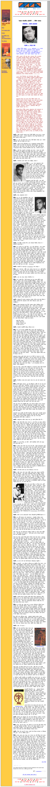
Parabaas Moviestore (6, 70)
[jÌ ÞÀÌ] (44, 762)
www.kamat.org (38, 771)
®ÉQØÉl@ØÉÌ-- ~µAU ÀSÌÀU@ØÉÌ (30, 24)
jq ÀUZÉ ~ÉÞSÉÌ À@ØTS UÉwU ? (30, 774)
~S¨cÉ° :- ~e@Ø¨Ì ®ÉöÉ (29, 45)
